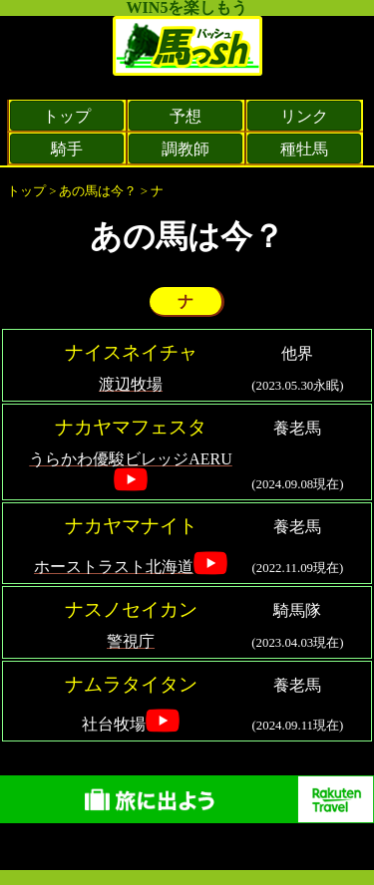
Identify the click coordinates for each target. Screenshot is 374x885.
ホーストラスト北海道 (113, 566)
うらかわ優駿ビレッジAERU (130, 458)
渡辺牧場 (131, 384)
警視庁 (131, 641)
